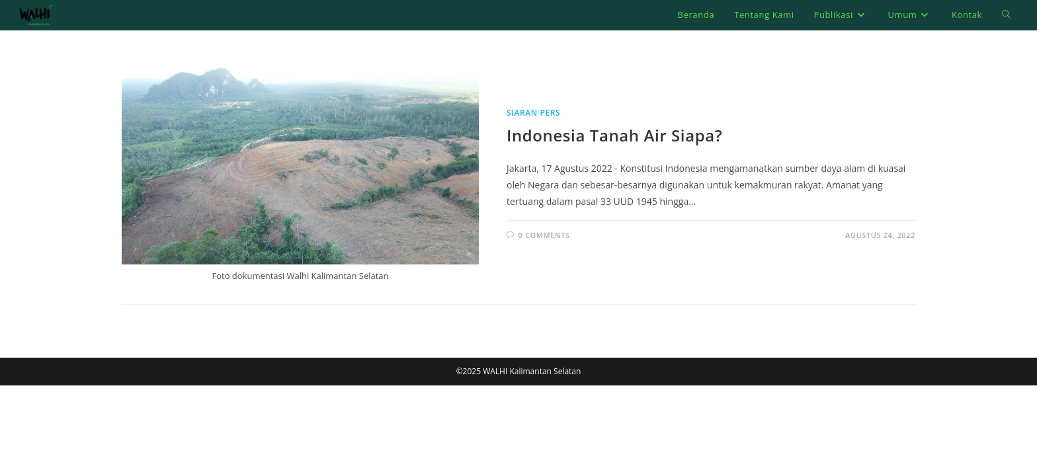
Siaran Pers (533, 112)
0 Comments (544, 235)
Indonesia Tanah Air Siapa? (614, 135)
